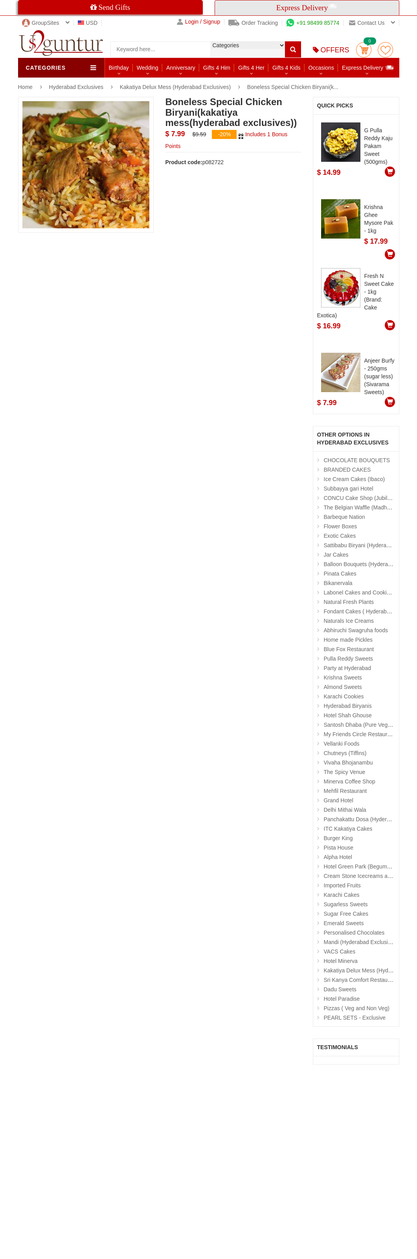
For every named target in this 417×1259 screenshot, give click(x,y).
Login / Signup (198, 22)
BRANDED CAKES (347, 470)
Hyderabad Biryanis (348, 706)
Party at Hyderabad (347, 668)
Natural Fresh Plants (349, 602)
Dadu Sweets (340, 989)
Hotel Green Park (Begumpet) (360, 866)
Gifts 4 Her (251, 68)
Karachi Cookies (344, 696)
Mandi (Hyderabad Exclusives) (361, 942)
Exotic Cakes (340, 536)
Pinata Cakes (340, 573)
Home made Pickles (348, 640)
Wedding (147, 68)
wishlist (385, 49)
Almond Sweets (343, 687)
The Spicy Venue (345, 772)
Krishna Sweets (343, 677)
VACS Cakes (340, 951)
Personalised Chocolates (354, 932)
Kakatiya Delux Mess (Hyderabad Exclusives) (175, 87)
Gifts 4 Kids (286, 68)
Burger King (338, 838)
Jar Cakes (336, 555)
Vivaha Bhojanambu (348, 762)
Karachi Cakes (342, 895)
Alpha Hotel (338, 857)
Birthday (119, 68)
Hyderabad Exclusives (77, 87)
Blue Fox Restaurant (349, 649)
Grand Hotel (338, 800)
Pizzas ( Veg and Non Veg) (356, 1008)
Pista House (338, 847)
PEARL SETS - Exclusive (355, 1018)
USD (88, 23)
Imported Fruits (342, 885)
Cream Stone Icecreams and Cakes (367, 876)
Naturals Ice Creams (349, 621)
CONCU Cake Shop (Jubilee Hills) (365, 498)
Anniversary (180, 68)
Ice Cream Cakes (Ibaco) (354, 479)
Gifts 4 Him (216, 68)
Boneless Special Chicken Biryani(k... (292, 87)
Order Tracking (253, 23)
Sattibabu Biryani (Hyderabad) (361, 545)
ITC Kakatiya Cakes (348, 829)
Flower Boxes (340, 526)
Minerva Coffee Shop (349, 781)
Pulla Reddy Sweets (348, 658)
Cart (363, 49)
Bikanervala (338, 583)
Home (25, 87)
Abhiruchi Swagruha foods (356, 630)
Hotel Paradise (342, 999)
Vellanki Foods (342, 744)
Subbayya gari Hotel (348, 488)
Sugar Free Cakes (346, 914)
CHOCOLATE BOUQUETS (357, 460)
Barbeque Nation (344, 517)
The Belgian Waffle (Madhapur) (362, 507)
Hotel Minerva (341, 961)
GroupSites (40, 23)
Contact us (366, 23)
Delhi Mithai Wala (345, 810)
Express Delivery (368, 67)
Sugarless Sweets (346, 904)
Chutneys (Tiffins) (345, 753)
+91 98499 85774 (312, 23)
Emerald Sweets (344, 923)
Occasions (321, 68)
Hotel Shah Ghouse (348, 715)
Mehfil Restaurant (345, 791)
